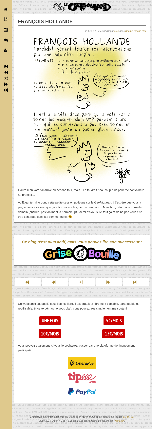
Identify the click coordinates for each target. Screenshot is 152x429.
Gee (116, 31)
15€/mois (114, 334)
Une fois (50, 320)
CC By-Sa (128, 417)
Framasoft (119, 420)
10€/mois (50, 334)
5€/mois (114, 320)
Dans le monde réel (135, 31)
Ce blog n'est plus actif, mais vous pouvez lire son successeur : (82, 250)
